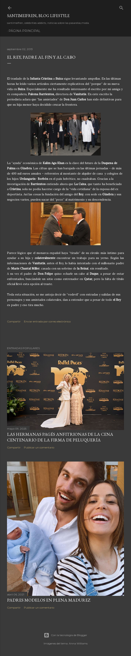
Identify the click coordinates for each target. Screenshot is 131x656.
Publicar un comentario (39, 447)
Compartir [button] (14, 321)
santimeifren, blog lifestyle (38, 15)
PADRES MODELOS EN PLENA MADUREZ (48, 600)
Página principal (24, 31)
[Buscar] (121, 7)
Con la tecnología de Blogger (65, 635)
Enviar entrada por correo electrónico (47, 321)
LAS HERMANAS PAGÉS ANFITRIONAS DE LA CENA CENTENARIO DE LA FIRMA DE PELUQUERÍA (60, 437)
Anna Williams (78, 643)
